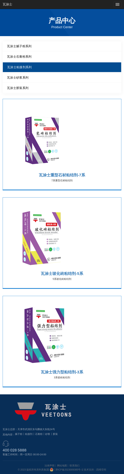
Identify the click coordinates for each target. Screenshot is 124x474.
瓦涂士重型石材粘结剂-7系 (62, 175)
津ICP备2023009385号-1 (69, 469)
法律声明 (49, 465)
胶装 (55, 434)
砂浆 (47, 434)
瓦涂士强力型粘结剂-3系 (62, 372)
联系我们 (74, 465)
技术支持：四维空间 (95, 469)
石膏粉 (39, 434)
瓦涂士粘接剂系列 (19, 67)
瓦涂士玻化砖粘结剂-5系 (62, 273)
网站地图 (62, 465)
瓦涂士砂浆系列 (17, 77)
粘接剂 (29, 434)
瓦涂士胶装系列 (17, 88)
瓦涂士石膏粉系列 (19, 56)
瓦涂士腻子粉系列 (19, 46)
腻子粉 (18, 434)
